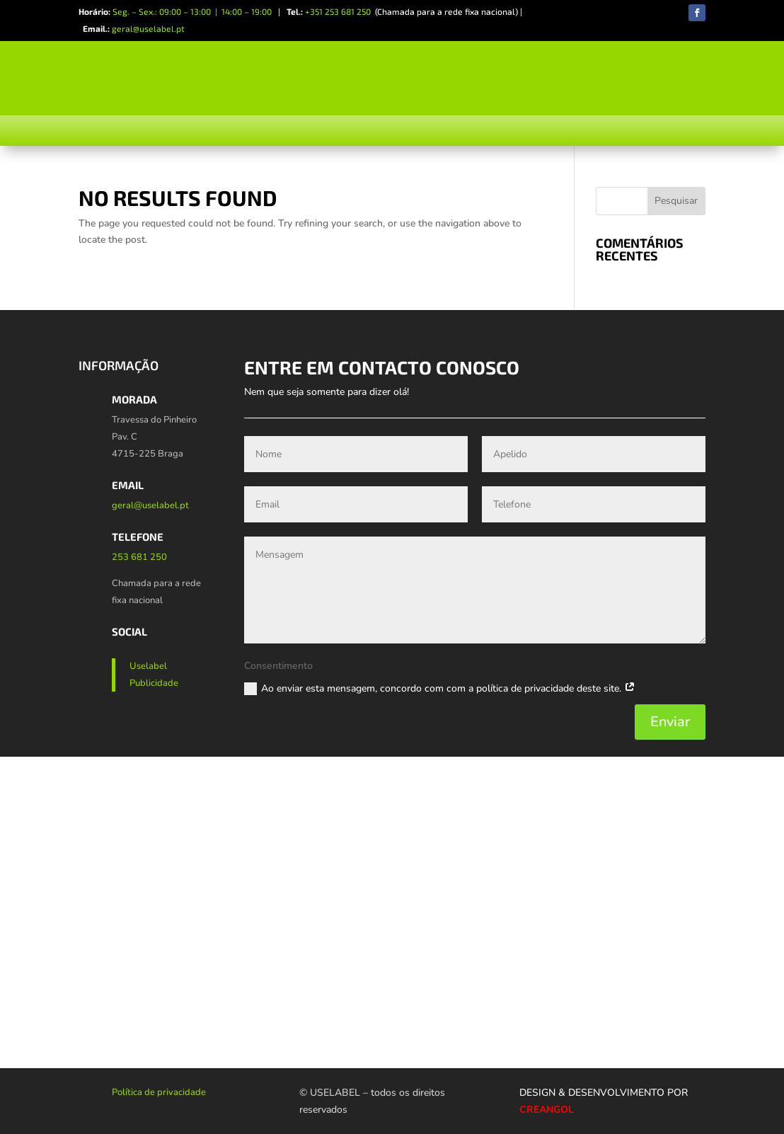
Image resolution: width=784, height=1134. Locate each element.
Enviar (670, 721)
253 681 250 (139, 557)
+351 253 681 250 (338, 11)
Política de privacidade (159, 1092)
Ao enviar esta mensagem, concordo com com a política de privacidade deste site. (439, 689)
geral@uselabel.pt (148, 28)
